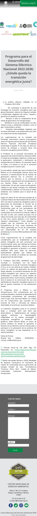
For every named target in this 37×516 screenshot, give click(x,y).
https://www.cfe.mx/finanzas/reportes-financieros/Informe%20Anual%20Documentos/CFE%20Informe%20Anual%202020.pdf (18, 353)
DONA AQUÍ (29, 3)
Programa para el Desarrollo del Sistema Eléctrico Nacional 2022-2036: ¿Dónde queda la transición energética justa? (18, 69)
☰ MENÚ (16, 1)
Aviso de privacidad (19, 515)
